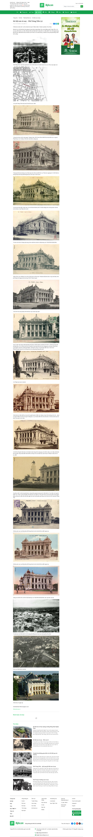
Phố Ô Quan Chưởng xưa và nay (41, 779)
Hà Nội (38, 12)
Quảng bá (74, 803)
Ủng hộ (73, 805)
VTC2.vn (63, 806)
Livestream (52, 801)
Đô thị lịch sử (34, 808)
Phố (45, 12)
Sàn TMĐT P (13, 808)
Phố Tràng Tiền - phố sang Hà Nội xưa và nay (44, 766)
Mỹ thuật (24, 810)
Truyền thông (34, 801)
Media (42, 809)
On (17, 12)
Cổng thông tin (25, 798)
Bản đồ (73, 12)
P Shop (51, 12)
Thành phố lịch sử (27, 17)
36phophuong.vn (16, 709)
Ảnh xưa (33, 798)
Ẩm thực (24, 803)
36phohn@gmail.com (44, 835)
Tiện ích (66, 12)
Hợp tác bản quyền (76, 801)
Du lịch (23, 801)
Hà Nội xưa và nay (36, 17)
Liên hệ (73, 798)
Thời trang (24, 808)
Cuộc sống (34, 803)
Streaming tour (53, 798)
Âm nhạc (23, 805)
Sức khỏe (34, 805)
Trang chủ (23, 12)
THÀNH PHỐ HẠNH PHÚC (21, 2)
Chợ (58, 12)
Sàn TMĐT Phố (53, 803)
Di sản (42, 804)
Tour (31, 12)
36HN (66, 802)
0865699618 (45, 832)
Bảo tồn (43, 807)
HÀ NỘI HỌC (12, 2)
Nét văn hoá (44, 802)
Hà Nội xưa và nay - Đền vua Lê (41, 740)
